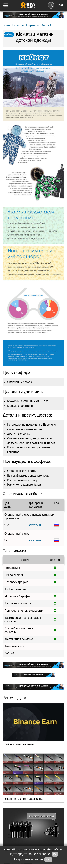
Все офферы (18, 25)
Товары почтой (32, 25)
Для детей (46, 25)
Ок (54, 854)
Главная (6, 25)
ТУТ (48, 859)
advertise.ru (35, 525)
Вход (60, 5)
